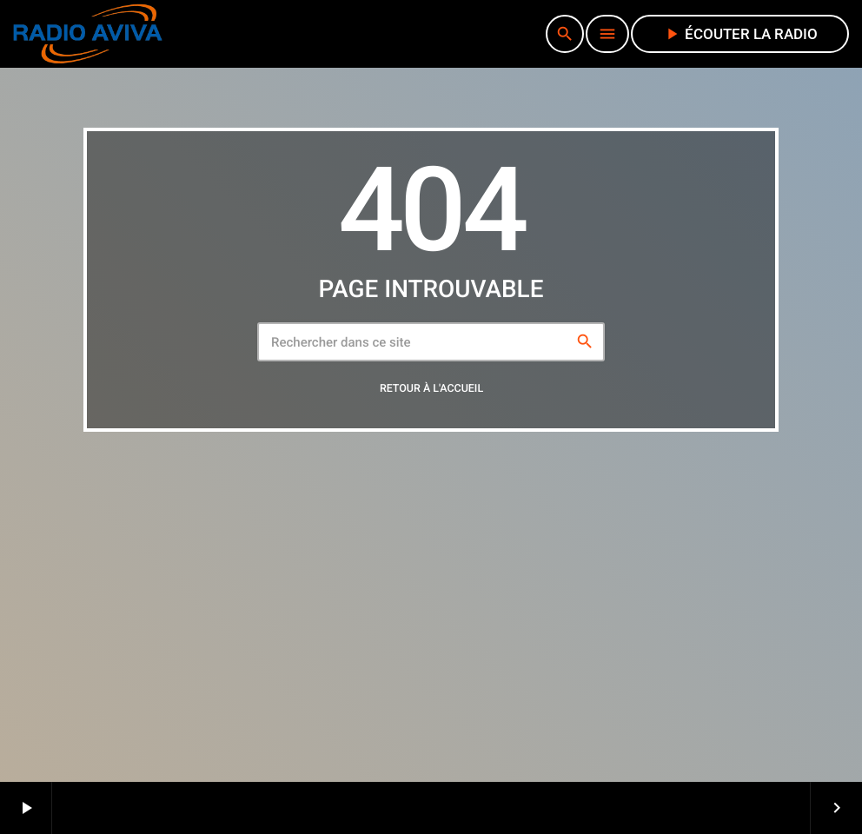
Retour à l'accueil (431, 388)
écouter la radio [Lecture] (740, 33)
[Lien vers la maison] (87, 33)
